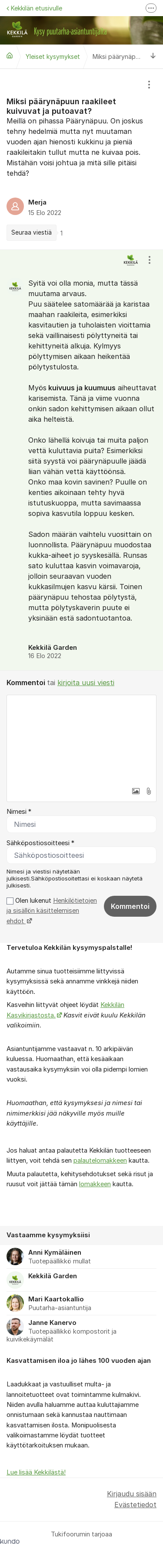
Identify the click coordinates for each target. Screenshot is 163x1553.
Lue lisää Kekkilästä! (36, 1472)
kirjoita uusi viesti (85, 682)
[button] (136, 791)
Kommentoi (130, 906)
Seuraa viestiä (31, 232)
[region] (81, 159)
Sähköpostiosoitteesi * (40, 843)
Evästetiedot (135, 1504)
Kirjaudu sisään (131, 1493)
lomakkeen (95, 1184)
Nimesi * (19, 812)
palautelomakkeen (100, 1160)
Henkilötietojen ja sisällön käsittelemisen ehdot (52, 911)
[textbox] (81, 738)
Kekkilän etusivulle (34, 8)
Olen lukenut (52, 911)
